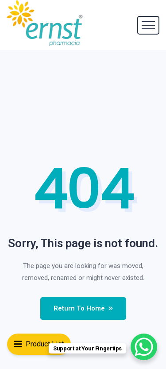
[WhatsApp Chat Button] (144, 347)
